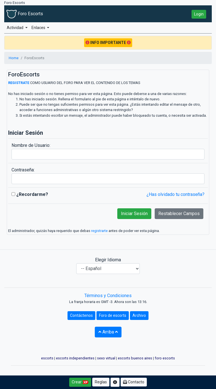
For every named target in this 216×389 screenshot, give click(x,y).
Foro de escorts (112, 315)
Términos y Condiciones (108, 295)
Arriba (108, 332)
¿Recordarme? (30, 194)
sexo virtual (106, 358)
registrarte (99, 231)
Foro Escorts (24, 13)
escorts (47, 358)
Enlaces (39, 27)
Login (199, 14)
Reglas (101, 382)
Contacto (133, 382)
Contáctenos (81, 315)
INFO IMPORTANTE (108, 42)
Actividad (15, 27)
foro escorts (165, 358)
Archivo (139, 315)
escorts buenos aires (135, 358)
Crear (80, 382)
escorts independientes (75, 358)
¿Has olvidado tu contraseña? (175, 194)
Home (14, 58)
